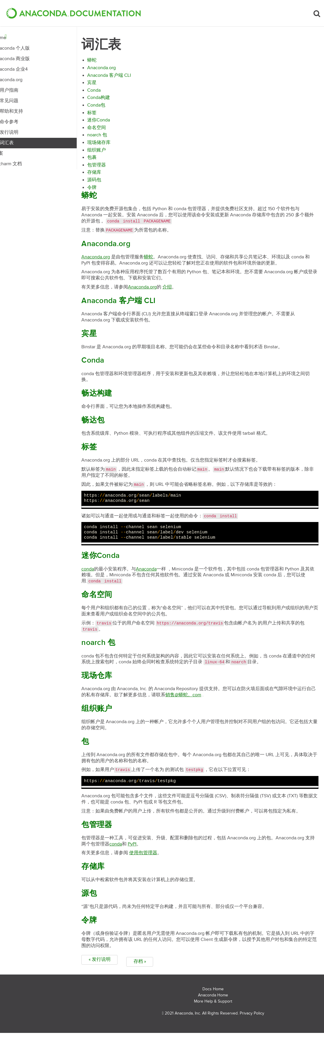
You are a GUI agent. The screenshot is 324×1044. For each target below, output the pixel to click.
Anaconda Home (213, 1006)
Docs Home (213, 1000)
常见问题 (25, 101)
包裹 (111, 160)
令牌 (111, 190)
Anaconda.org (24, 80)
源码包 (113, 183)
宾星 (111, 85)
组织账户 (115, 153)
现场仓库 (116, 684)
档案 (15, 153)
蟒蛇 (111, 63)
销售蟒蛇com (221, 704)
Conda (113, 93)
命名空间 (115, 130)
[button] (73, 13)
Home (16, 38)
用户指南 (25, 90)
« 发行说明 (118, 974)
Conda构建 (117, 100)
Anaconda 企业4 (27, 69)
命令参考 (25, 122)
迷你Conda (117, 123)
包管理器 (115, 168)
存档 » (159, 974)
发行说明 (25, 132)
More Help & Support (213, 1012)
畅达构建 (116, 402)
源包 (108, 908)
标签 (111, 116)
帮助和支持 (27, 111)
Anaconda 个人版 (28, 48)
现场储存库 (118, 145)
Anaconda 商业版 (28, 59)
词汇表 (23, 143)
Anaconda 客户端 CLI (128, 78)
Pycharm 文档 (24, 164)
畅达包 (112, 429)
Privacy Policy (252, 1024)
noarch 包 (116, 138)
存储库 (113, 175)
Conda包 (115, 108)
